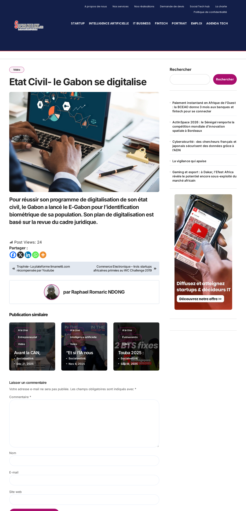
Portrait (179, 23)
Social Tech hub (200, 6)
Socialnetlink (25, 358)
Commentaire (20, 396)
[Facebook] (13, 254)
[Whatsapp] (35, 254)
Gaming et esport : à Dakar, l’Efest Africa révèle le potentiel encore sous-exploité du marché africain (204, 175)
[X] (20, 254)
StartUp (78, 23)
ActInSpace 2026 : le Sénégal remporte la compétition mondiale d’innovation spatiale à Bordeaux (203, 126)
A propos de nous (96, 6)
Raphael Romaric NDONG (98, 291)
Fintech (161, 23)
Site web (15, 491)
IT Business (142, 23)
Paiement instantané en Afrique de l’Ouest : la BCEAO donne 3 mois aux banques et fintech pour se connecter (204, 106)
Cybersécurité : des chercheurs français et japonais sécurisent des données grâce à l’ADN (204, 145)
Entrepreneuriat (27, 336)
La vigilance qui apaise (189, 160)
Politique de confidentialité (210, 12)
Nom (12, 452)
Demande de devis (172, 6)
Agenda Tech (217, 23)
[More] (43, 254)
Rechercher (180, 69)
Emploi (196, 23)
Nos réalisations (144, 6)
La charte (221, 6)
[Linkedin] (28, 254)
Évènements (130, 336)
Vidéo (16, 69)
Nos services (121, 6)
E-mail (13, 472)
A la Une (23, 329)
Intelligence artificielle (109, 23)
